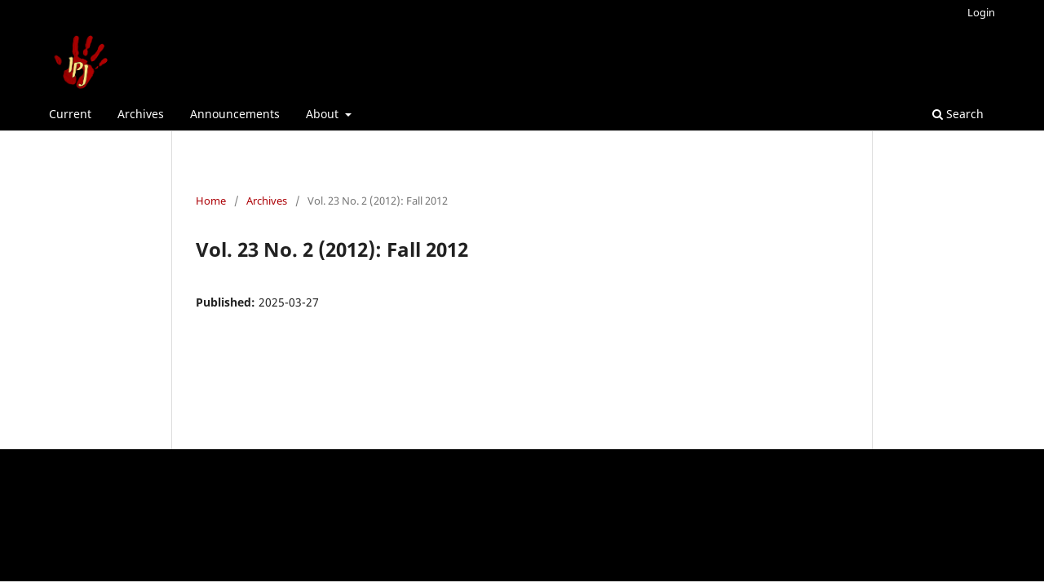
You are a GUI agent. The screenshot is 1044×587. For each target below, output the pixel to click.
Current (70, 113)
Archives (140, 113)
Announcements (235, 113)
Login (981, 12)
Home (211, 200)
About (324, 113)
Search (958, 113)
